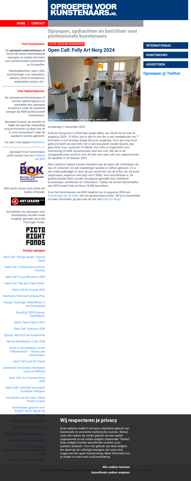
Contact (38, 23)
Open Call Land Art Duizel (29, 361)
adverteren (37, 142)
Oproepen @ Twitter (161, 73)
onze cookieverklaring (96, 456)
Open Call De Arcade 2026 (28, 289)
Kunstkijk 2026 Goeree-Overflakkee (30, 314)
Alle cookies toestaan (116, 467)
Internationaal (159, 45)
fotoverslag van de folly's (63, 195)
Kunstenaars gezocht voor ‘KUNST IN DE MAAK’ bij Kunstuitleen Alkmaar (28, 411)
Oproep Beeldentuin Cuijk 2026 (25, 341)
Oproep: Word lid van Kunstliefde (24, 335)
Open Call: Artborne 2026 (29, 328)
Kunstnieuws (156, 55)
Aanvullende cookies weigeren (110, 472)
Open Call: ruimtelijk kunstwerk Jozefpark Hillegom (25, 389)
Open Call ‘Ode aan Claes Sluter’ (25, 283)
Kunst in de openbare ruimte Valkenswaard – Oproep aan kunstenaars (27, 351)
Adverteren (155, 64)
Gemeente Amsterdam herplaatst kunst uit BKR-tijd (24, 369)
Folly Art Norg (111, 199)
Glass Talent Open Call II (29, 322)
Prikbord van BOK (39, 157)
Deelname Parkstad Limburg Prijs (24, 296)
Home (21, 23)
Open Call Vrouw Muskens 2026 (25, 277)
